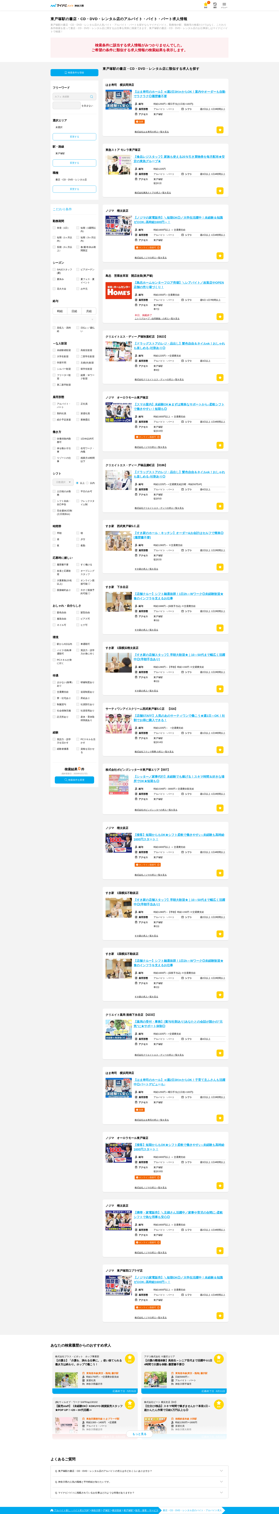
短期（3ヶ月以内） (88, 239)
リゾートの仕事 (64, 460)
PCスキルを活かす (88, 741)
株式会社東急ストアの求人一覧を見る (153, 192)
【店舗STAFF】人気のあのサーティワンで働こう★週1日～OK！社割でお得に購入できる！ (179, 718)
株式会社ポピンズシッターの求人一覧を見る (156, 810)
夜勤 (83, 545)
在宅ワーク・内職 (87, 450)
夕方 (83, 539)
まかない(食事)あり (64, 684)
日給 (74, 311)
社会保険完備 (64, 710)
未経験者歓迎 (64, 350)
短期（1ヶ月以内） (64, 239)
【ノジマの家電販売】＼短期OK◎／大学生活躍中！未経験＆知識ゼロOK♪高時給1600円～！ (178, 220)
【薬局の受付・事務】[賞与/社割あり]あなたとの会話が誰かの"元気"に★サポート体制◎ (178, 1024)
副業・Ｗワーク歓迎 (87, 377)
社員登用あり (87, 710)
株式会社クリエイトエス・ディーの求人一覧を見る (159, 379)
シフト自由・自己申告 (64, 503)
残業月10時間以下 (88, 460)
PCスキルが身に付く (64, 662)
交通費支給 (63, 692)
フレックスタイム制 (87, 503)
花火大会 (61, 288)
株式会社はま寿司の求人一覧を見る (152, 132)
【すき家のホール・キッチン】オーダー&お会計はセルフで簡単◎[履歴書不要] (178, 535)
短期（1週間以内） (88, 230)
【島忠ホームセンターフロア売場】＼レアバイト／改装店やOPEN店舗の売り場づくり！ (179, 285)
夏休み (60, 279)
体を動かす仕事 (64, 450)
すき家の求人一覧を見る (146, 569)
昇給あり (85, 698)
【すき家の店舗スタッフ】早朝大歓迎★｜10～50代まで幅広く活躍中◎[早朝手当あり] (179, 657)
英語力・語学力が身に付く (87, 652)
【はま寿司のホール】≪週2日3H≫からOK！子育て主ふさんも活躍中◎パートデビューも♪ (179, 1082)
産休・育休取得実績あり (87, 719)
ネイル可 (61, 625)
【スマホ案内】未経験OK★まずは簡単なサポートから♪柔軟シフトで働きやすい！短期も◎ (179, 407)
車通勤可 (85, 644)
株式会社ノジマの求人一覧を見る (151, 257)
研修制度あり (87, 682)
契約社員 (61, 413)
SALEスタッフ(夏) (64, 271)
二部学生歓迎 (87, 356)
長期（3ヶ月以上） (64, 249)
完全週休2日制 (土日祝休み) (64, 512)
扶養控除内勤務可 (64, 440)
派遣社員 (85, 413)
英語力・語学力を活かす (64, 741)
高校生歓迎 (86, 350)
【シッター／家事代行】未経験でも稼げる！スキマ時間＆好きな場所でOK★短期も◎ (179, 779)
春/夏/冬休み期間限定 (88, 249)
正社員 (84, 403)
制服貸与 (61, 704)
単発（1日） (63, 228)
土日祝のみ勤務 (64, 493)
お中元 (84, 288)
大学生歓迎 (63, 356)
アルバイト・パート (64, 405)
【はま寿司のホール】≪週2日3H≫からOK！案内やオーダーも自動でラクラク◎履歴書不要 (179, 94)
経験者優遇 (63, 749)
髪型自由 (85, 612)
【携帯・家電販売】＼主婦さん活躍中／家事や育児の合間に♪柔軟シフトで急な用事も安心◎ (178, 1215)
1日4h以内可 (87, 438)
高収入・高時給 (64, 329)
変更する (74, 136)
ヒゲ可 (84, 625)
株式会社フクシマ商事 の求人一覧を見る (154, 751)
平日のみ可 (86, 491)
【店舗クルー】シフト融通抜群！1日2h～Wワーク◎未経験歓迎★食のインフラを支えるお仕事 (178, 596)
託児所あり (63, 717)
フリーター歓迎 (64, 377)
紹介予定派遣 (64, 419)
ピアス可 (85, 618)
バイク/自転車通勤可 (64, 652)
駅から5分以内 (64, 644)
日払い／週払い (87, 329)
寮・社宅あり (64, 698)
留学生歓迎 (86, 369)
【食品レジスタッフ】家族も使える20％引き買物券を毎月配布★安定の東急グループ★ (179, 159)
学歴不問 (61, 362)
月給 (89, 311)
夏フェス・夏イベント (87, 281)
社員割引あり (87, 704)
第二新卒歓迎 (64, 384)
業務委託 (85, 419)
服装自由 (61, 618)
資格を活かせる (87, 751)
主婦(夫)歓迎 (87, 362)
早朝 (59, 533)
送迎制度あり (87, 692)
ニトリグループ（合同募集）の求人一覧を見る (157, 318)
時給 (60, 311)
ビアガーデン (87, 269)
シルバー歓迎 (64, 369)
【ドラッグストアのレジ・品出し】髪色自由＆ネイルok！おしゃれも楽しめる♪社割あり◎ (179, 346)
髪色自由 (61, 612)
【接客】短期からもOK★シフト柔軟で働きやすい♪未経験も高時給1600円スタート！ (179, 837)
